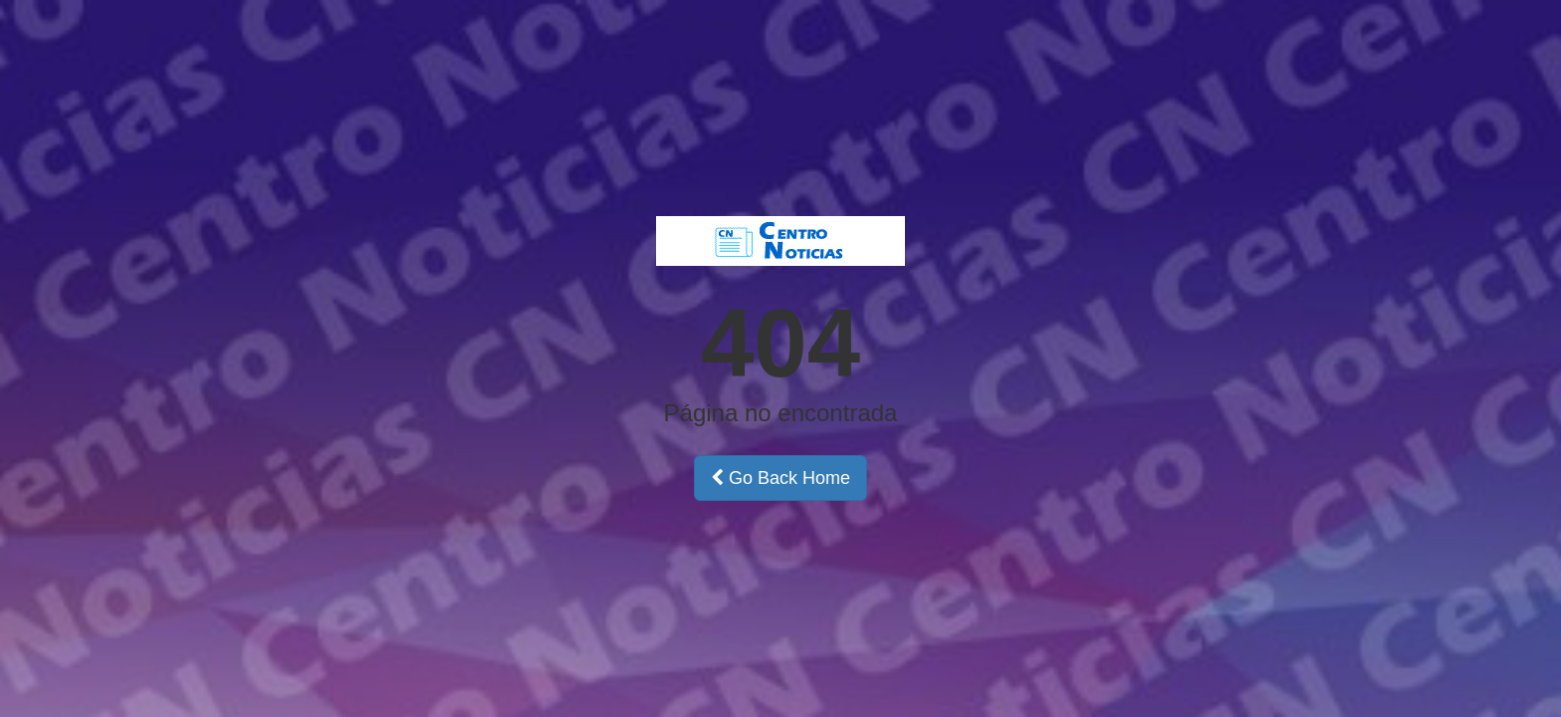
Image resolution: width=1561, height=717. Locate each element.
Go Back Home (780, 478)
